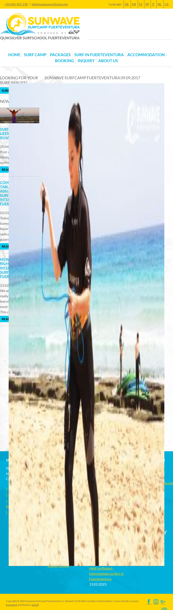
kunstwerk (11, 604)
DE (127, 4)
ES (140, 4)
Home (14, 54)
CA (167, 4)
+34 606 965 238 (16, 4)
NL (159, 4)
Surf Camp (35, 54)
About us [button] (108, 60)
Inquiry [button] (86, 60)
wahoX (35, 604)
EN (134, 4)
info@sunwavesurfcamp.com (50, 4)
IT (153, 4)
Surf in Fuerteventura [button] (99, 54)
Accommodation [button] (146, 54)
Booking (64, 60)
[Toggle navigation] (9, 48)
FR (147, 4)
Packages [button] (60, 54)
